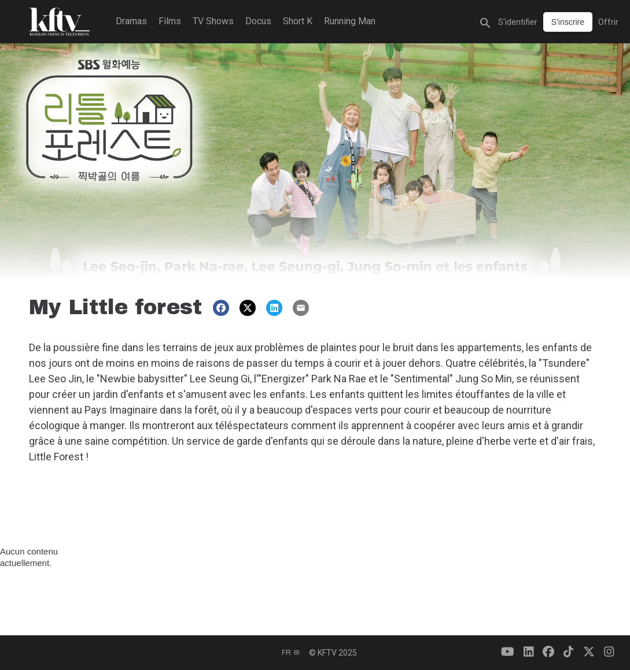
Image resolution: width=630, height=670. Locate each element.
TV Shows (213, 21)
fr (291, 653)
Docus (258, 21)
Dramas (131, 21)
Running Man (349, 21)
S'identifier (517, 22)
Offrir (608, 22)
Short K (297, 21)
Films (170, 21)
